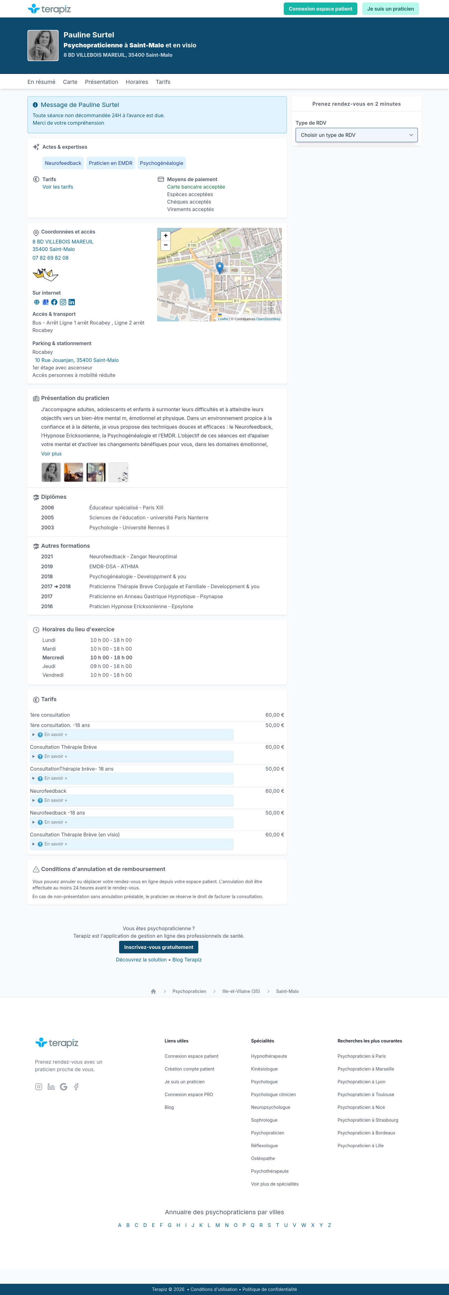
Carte (70, 82)
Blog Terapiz (187, 959)
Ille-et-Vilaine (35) (241, 991)
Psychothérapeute (269, 1171)
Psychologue (264, 1081)
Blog (169, 1107)
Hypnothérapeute (269, 1056)
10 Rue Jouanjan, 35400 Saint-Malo (77, 360)
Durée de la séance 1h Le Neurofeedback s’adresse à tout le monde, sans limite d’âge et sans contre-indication (131, 801)
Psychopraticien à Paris (362, 1056)
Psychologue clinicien (273, 1094)
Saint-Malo (287, 991)
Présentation (101, 82)
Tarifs (163, 82)
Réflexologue (264, 1145)
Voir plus (51, 453)
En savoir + (52, 735)
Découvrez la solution (141, 959)
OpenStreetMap (268, 319)
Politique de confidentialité (270, 1289)
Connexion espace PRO (189, 1094)
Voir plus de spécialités (274, 1184)
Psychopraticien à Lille (361, 1145)
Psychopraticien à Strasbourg (368, 1120)
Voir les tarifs (57, 187)
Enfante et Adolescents (131, 735)
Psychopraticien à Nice (361, 1107)
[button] (220, 268)
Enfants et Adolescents (131, 779)
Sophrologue (264, 1120)
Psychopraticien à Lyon (361, 1081)
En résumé (41, 82)
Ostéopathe (263, 1158)
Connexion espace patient (320, 9)
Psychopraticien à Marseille (366, 1068)
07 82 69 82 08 (50, 258)
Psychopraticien (189, 991)
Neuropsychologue (270, 1107)
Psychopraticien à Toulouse (366, 1094)
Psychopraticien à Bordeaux (366, 1132)
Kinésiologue (264, 1068)
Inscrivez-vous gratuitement (158, 947)
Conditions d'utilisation (214, 1289)
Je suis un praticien (390, 9)
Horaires (137, 82)
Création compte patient (189, 1068)
